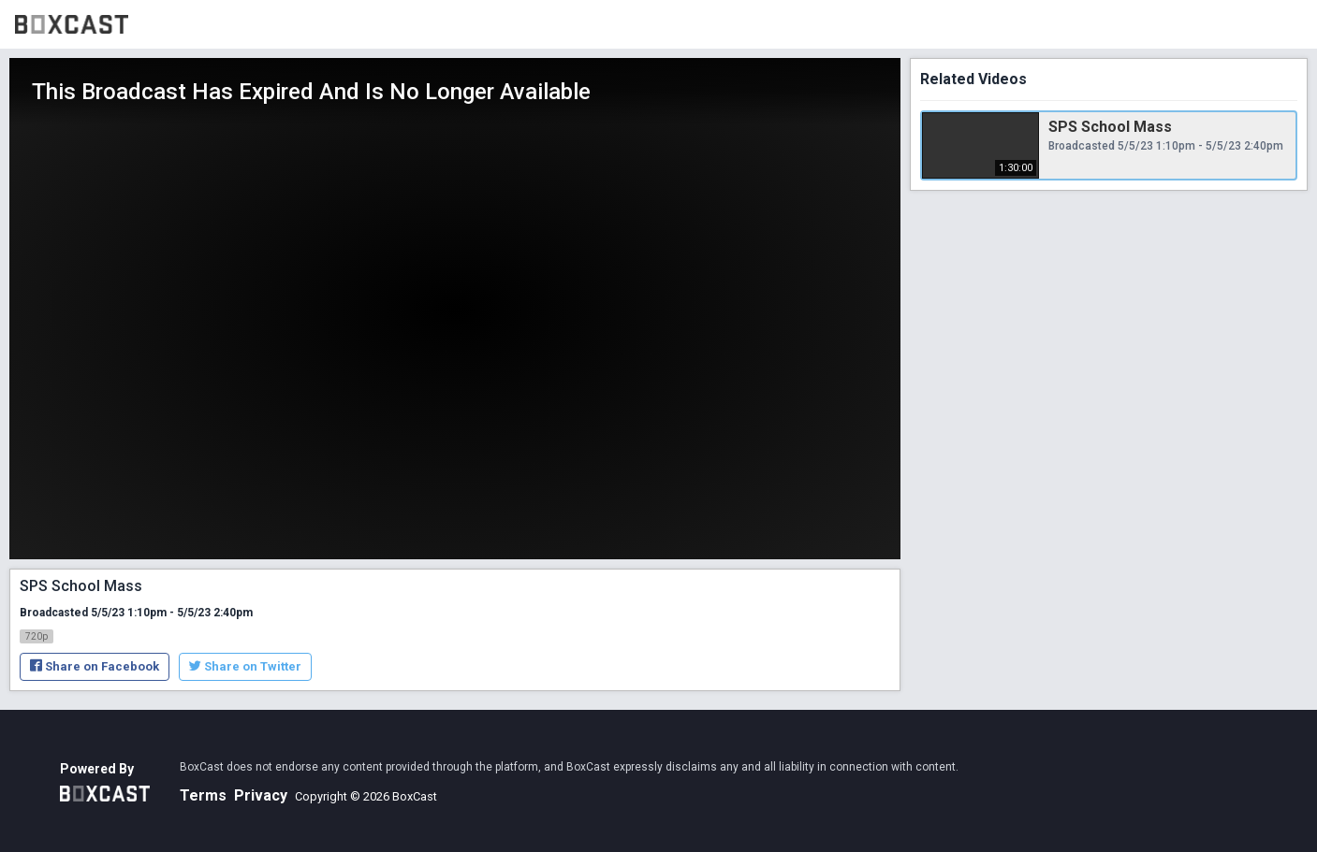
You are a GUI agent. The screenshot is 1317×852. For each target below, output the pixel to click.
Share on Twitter (245, 666)
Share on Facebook (94, 666)
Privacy (260, 795)
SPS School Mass (1110, 127)
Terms (203, 795)
